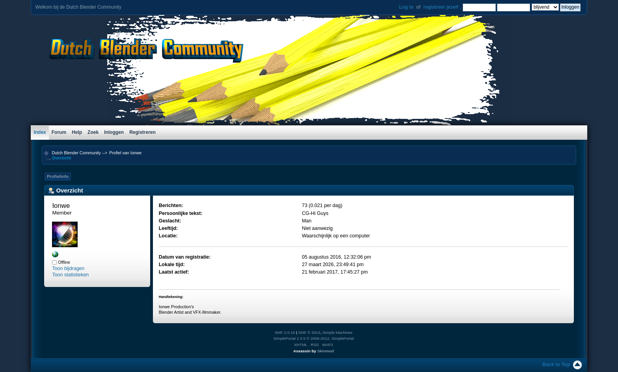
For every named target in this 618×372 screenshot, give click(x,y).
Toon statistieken (70, 275)
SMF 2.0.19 (285, 332)
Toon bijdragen (68, 268)
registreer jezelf (440, 7)
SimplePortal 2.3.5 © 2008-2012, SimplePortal (313, 338)
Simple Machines (337, 332)
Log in (406, 7)
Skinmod (325, 351)
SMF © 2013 (309, 332)
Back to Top (556, 364)
